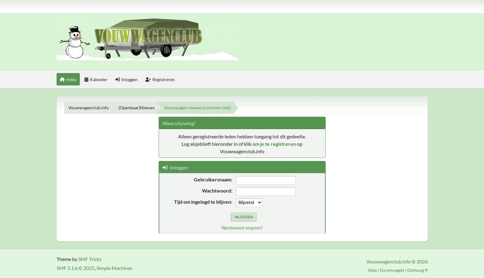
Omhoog (417, 270)
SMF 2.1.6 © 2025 (76, 268)
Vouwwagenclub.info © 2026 (397, 261)
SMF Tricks (89, 259)
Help (372, 270)
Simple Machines (114, 268)
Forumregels (392, 270)
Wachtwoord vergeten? (242, 227)
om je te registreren (274, 144)
